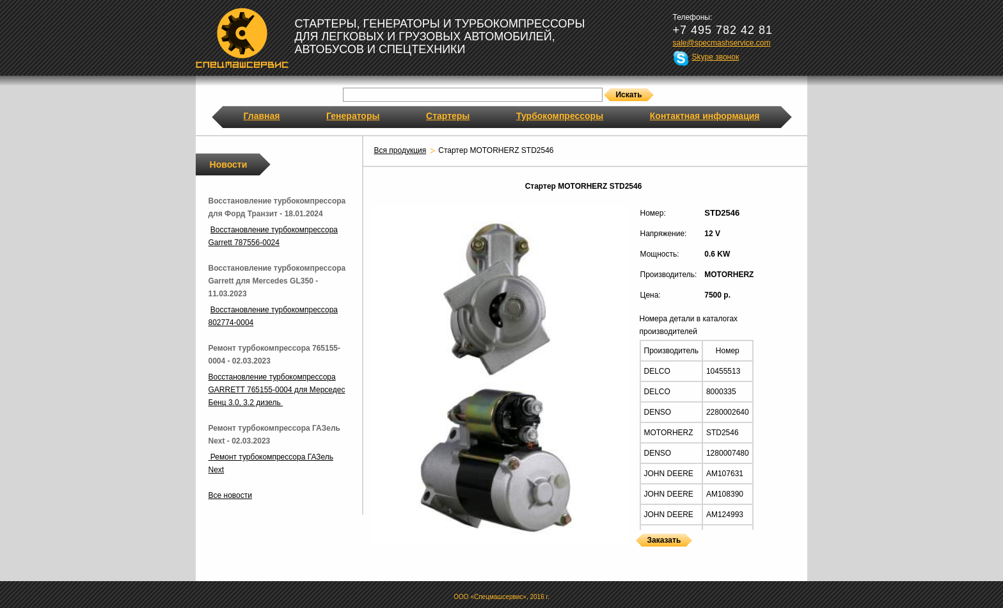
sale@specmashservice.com (722, 42)
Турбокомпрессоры (559, 116)
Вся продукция (400, 150)
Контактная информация (705, 116)
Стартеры (448, 116)
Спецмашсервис (242, 38)
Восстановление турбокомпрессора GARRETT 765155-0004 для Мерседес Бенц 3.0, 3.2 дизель (277, 389)
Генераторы (352, 116)
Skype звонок (715, 56)
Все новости (230, 495)
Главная (262, 116)
